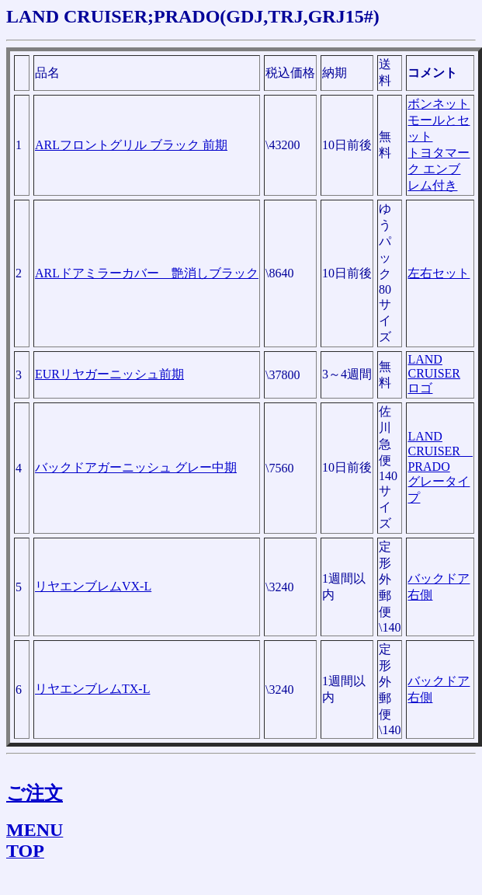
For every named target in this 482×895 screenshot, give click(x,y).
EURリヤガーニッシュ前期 (109, 374)
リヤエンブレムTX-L (92, 688)
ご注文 (34, 793)
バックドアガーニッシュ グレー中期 (136, 467)
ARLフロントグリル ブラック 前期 (131, 144)
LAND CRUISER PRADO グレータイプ (440, 467)
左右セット (438, 273)
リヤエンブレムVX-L (93, 586)
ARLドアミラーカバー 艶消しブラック (146, 273)
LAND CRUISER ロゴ (433, 374)
